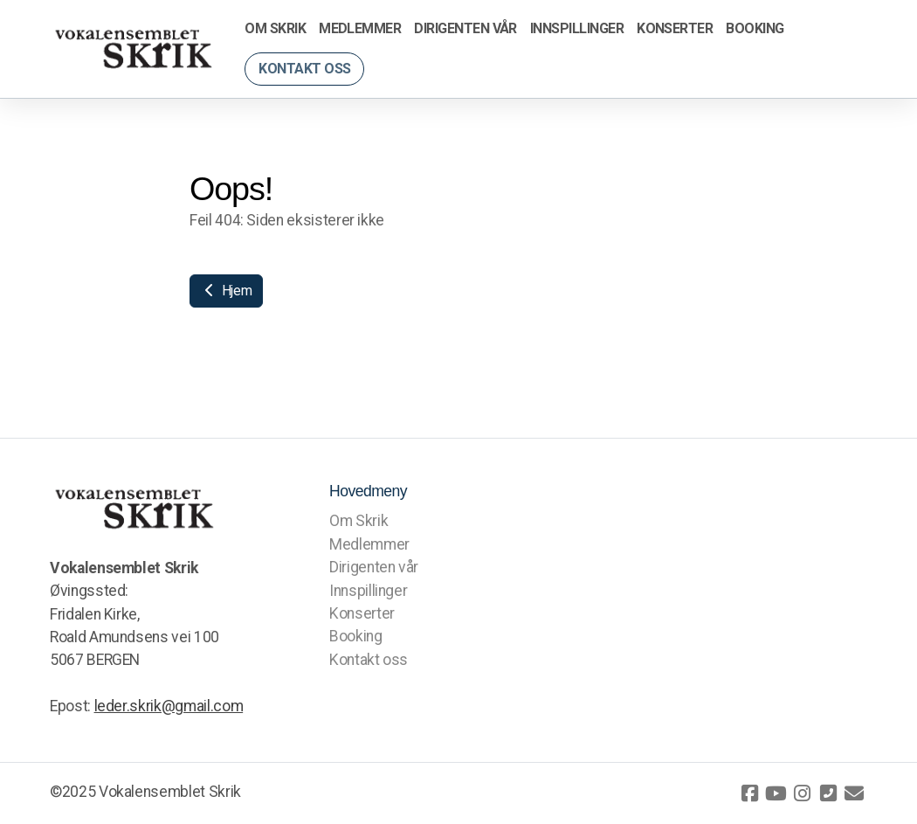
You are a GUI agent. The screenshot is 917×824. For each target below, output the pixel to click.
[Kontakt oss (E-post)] (854, 793)
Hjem (226, 290)
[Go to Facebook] (749, 793)
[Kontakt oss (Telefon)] (828, 793)
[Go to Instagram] (802, 793)
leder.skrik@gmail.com (169, 706)
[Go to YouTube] (775, 793)
